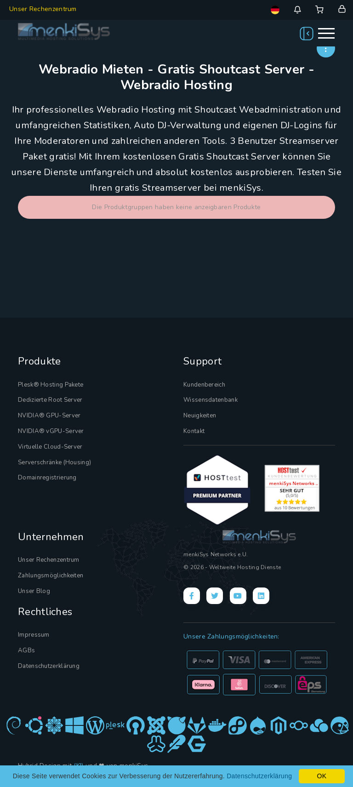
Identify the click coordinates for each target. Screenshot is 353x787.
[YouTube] (238, 595)
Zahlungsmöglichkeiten (50, 575)
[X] (214, 595)
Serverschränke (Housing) (54, 461)
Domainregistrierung (47, 477)
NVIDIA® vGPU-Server (51, 431)
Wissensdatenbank (210, 400)
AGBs (26, 649)
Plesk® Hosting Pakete (50, 385)
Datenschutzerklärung (49, 665)
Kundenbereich (204, 385)
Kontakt (194, 431)
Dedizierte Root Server (50, 400)
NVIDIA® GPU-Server (49, 415)
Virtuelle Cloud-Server (50, 446)
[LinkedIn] (261, 595)
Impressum (34, 634)
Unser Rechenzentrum (43, 9)
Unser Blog (34, 590)
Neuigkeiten (199, 415)
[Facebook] (191, 595)
